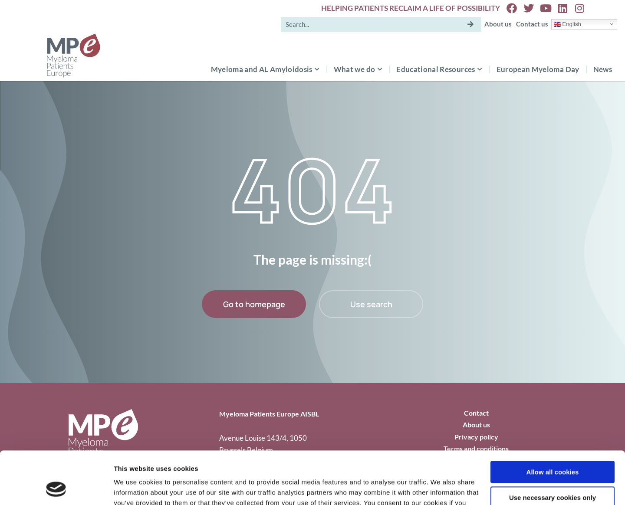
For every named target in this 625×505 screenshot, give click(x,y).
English (567, 23)
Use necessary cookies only (552, 448)
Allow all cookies (552, 422)
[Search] (470, 24)
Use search (371, 304)
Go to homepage (254, 304)
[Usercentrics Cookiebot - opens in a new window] (56, 488)
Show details (134, 488)
